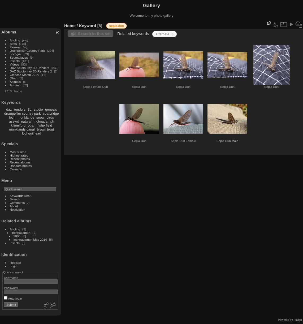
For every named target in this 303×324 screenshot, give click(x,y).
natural (26, 121)
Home (70, 25)
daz (9, 109)
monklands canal (22, 129)
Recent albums (20, 162)
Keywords (17, 195)
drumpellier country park (22, 113)
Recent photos (20, 159)
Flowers (15, 47)
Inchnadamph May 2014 (30, 239)
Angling (15, 40)
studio (38, 109)
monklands (26, 117)
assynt (14, 121)
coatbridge (51, 113)
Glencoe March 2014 (24, 74)
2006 (17, 236)
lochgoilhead (31, 133)
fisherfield (45, 125)
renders (19, 109)
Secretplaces (19, 57)
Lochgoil (15, 54)
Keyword (87, 25)
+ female (164, 34)
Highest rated (19, 155)
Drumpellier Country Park (27, 50)
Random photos (21, 165)
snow (40, 117)
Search (15, 199)
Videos (14, 64)
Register (15, 262)
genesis (51, 109)
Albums (8, 32)
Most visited (18, 152)
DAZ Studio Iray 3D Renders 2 (31, 71)
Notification (17, 209)
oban (31, 125)
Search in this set (94, 33)
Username (11, 277)
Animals (15, 81)
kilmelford (18, 125)
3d (30, 109)
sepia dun (116, 26)
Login (14, 266)
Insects (15, 61)
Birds (13, 43)
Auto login (13, 298)
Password (11, 288)
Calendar (16, 169)
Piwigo (298, 319)
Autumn (15, 85)
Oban (14, 78)
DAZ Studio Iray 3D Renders (29, 68)
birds (50, 117)
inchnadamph (44, 121)
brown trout (45, 129)
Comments (17, 202)
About (14, 206)
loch (12, 117)
